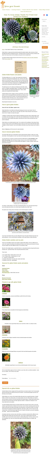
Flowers (8, 10)
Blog (44, 9)
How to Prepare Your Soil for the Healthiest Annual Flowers (45, 60)
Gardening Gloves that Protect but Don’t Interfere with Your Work (45, 66)
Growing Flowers (17, 10)
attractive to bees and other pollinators (30, 57)
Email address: (11, 378)
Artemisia (4, 335)
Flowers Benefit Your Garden (30, 10)
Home (3, 9)
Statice (20, 321)
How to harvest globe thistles (18, 65)
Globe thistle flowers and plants (19, 63)
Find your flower (44, 19)
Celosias (4, 293)
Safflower (20, 362)
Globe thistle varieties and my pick (18, 67)
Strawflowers (5, 307)
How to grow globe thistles (18, 64)
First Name (4, 374)
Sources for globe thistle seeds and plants (19, 69)
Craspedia (5, 348)
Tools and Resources (26, 11)
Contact (48, 9)
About (40, 9)
